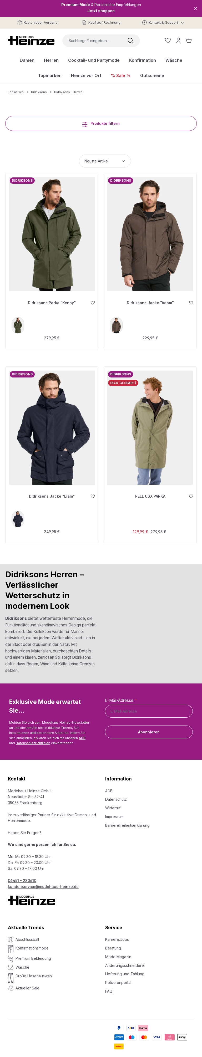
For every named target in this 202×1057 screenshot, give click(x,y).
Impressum (114, 814)
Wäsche (22, 964)
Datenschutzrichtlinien (33, 740)
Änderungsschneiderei (125, 962)
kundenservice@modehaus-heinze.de (43, 883)
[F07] (117, 323)
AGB (82, 735)
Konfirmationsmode (32, 945)
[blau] (18, 516)
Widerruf (112, 805)
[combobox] (91, 40)
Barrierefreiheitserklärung (127, 822)
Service (113, 924)
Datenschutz (116, 796)
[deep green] (18, 323)
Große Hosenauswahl (34, 973)
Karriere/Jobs (117, 937)
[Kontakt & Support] (163, 22)
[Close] (196, 8)
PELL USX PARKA (150, 493)
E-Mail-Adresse (121, 697)
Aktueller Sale (27, 985)
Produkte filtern (101, 123)
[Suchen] (130, 40)
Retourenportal (118, 980)
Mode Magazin (118, 954)
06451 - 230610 (22, 878)
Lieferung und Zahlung (124, 971)
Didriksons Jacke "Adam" (150, 301)
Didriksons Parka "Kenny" (52, 301)
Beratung (113, 945)
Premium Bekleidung (33, 955)
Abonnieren (149, 729)
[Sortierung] (105, 161)
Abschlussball (27, 937)
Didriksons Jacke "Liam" (52, 493)
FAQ (108, 988)
